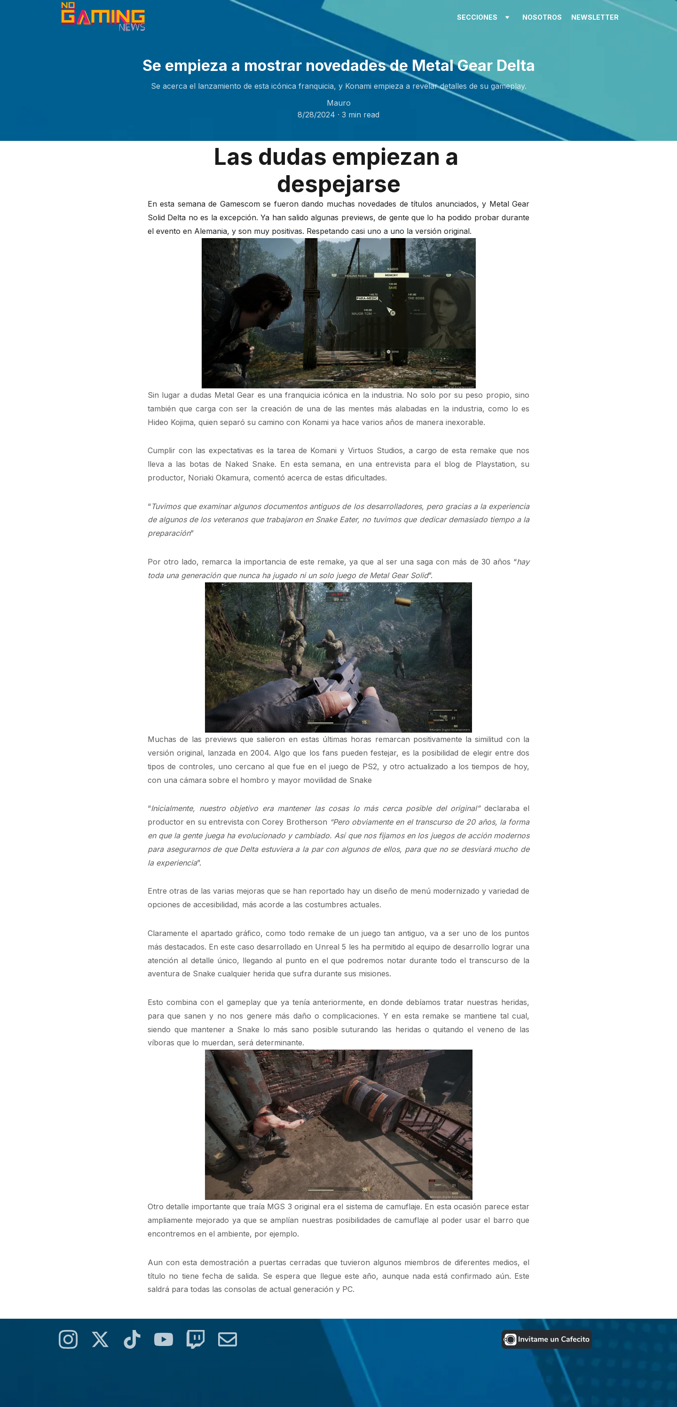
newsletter (595, 17)
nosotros (542, 17)
